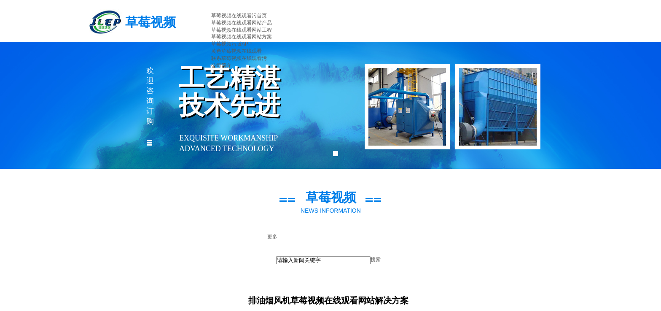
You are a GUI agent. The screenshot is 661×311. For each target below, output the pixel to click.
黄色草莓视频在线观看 (236, 51)
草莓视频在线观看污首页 (239, 16)
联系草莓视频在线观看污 (239, 58)
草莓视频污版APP (231, 44)
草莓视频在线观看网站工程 (241, 30)
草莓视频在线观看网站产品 (241, 23)
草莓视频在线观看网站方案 (241, 37)
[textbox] (323, 260)
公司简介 (221, 65)
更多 (272, 237)
